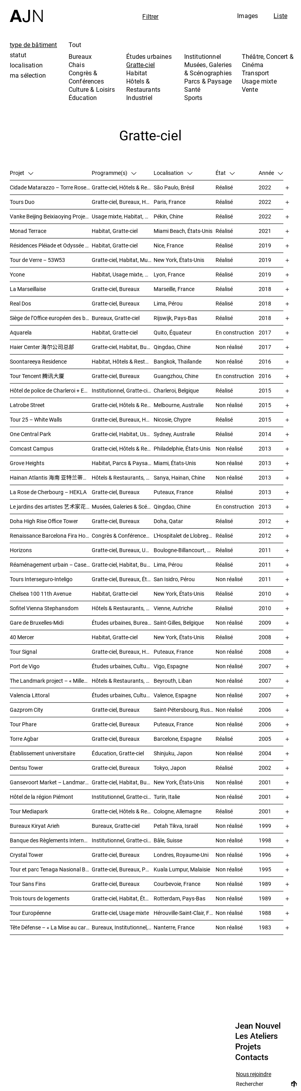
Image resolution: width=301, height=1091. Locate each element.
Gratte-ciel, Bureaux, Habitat (123, 419)
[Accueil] (26, 11)
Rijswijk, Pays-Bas (175, 318)
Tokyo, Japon (170, 767)
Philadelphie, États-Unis (182, 448)
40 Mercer (22, 637)
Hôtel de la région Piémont (41, 796)
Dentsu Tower (26, 767)
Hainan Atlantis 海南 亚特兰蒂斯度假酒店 (51, 477)
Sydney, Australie (174, 434)
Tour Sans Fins (27, 883)
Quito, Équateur (173, 332)
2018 (265, 289)
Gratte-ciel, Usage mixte (120, 912)
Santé (192, 89)
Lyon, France (169, 274)
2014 (265, 434)
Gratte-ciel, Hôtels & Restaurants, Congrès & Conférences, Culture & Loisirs (123, 448)
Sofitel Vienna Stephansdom (44, 608)
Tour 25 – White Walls (36, 419)
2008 (265, 637)
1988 (265, 912)
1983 (265, 927)
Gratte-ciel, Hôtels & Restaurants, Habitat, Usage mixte (123, 405)
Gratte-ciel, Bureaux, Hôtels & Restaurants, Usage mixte (123, 201)
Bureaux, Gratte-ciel (116, 318)
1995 (265, 869)
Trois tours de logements (39, 898)
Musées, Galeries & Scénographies (208, 68)
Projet (21, 172)
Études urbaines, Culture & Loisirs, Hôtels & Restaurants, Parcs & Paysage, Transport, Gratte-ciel (123, 666)
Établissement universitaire (42, 753)
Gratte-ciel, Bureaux (116, 289)
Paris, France (169, 201)
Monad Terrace (28, 231)
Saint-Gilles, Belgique (179, 622)
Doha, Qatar (168, 521)
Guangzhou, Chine (176, 376)
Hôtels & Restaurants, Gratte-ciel (123, 608)
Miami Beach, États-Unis (183, 231)
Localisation (173, 172)
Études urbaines (148, 56)
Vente (250, 89)
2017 (265, 332)
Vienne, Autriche (173, 608)
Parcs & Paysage (208, 81)
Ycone (17, 274)
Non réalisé (229, 347)
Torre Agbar (24, 738)
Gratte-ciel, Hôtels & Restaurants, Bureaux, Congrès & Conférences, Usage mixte (123, 811)
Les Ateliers (256, 1036)
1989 (265, 883)
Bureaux (80, 56)
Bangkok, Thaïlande (177, 361)
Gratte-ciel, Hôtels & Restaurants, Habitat (123, 187)
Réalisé (224, 187)
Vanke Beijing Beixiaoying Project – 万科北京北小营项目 (51, 216)
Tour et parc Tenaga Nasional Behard (51, 869)
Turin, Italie (167, 796)
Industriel (139, 97)
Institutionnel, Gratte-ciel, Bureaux (123, 390)
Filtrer (150, 16)
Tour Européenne (30, 912)
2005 (265, 738)
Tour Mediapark (29, 811)
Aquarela (21, 332)
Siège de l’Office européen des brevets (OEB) (51, 318)
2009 (265, 622)
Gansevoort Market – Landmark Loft (51, 782)
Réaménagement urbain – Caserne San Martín (51, 564)
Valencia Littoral (29, 695)
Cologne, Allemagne (177, 811)
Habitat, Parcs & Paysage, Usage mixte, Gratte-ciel (123, 463)
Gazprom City (26, 709)
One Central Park (30, 434)
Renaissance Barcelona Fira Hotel (50, 535)
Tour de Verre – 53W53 (37, 260)
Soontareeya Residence (38, 361)
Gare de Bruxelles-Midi (36, 622)
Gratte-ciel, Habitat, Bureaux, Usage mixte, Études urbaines (123, 782)
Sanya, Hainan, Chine (179, 477)
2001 (265, 782)
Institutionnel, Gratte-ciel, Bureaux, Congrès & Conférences (123, 796)
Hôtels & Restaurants (143, 85)
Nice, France (168, 245)
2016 (265, 361)
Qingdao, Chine (172, 347)
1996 (265, 854)
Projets (248, 1047)
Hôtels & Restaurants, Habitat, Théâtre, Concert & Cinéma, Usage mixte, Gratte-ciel (123, 680)
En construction (235, 332)
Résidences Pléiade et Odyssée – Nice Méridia (51, 245)
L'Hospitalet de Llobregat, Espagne (185, 535)
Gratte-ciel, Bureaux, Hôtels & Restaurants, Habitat (123, 651)
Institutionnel (202, 56)
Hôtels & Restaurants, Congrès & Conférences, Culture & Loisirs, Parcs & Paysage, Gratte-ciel (123, 477)
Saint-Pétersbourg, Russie (185, 709)
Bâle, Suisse (168, 840)
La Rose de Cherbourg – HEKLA (48, 492)
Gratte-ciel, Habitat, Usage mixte (123, 434)
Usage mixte (259, 81)
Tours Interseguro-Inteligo (41, 579)
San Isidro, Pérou (174, 579)
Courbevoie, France (177, 883)
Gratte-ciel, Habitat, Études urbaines (123, 898)
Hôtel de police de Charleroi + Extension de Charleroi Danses (51, 390)
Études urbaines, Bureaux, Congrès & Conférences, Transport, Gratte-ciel (123, 622)
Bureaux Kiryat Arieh (35, 825)
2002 (265, 767)
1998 (265, 840)
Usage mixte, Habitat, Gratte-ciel (123, 216)
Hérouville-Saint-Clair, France (185, 912)
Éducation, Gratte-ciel (118, 753)
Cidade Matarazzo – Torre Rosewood (51, 187)
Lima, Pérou (168, 303)
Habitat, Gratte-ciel (115, 231)
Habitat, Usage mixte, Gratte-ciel (123, 274)
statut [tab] (18, 55)
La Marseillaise (28, 289)
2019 (265, 245)
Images (247, 15)
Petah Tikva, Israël (176, 825)
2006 (265, 709)
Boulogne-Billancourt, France (185, 550)
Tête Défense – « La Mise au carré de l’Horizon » (51, 927)
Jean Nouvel (258, 1026)
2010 (265, 593)
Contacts (251, 1057)
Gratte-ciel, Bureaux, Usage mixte (123, 550)
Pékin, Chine (168, 216)
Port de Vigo (25, 666)
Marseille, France (174, 289)
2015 (265, 390)
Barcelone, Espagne (177, 738)
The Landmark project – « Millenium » (51, 680)
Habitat (136, 73)
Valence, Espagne (175, 695)
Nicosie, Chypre (172, 419)
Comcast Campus (31, 448)
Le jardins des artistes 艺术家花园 (50, 506)
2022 (265, 187)
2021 (265, 231)
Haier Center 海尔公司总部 (42, 347)
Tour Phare (23, 724)
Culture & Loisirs (92, 89)
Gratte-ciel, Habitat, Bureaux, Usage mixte (123, 347)
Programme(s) (114, 172)
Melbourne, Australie (178, 405)
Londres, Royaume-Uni (181, 854)
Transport (255, 73)
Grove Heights (27, 463)
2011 (265, 550)
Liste (280, 15)
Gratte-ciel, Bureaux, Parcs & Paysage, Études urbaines (123, 869)
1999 (265, 825)
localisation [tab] (26, 65)
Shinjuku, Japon (173, 753)
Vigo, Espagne (171, 666)
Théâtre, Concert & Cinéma (268, 60)
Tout (75, 44)
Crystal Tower (26, 854)
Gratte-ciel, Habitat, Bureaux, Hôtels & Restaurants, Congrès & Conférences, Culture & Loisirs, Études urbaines (123, 564)
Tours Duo (22, 201)
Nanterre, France (174, 927)
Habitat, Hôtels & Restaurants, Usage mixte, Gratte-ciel (123, 361)
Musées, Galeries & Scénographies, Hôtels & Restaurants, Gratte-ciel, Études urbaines (123, 506)
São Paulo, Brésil (174, 187)
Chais (77, 64)
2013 (265, 448)
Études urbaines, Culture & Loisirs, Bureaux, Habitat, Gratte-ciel (123, 695)
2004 (265, 753)
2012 (265, 521)
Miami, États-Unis (175, 463)
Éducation (83, 97)
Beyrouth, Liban (173, 680)
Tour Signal (23, 651)
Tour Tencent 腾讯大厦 (37, 376)
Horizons (21, 550)
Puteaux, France (173, 492)
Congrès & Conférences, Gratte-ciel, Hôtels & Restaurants (123, 535)
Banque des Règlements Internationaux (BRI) (51, 840)
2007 (265, 666)
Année (271, 172)
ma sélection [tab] (28, 75)
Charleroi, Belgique (176, 390)
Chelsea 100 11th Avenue (40, 593)
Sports (193, 97)
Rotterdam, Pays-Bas (179, 898)
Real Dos (20, 303)
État (225, 172)
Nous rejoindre (253, 1074)
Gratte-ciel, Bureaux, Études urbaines (123, 579)
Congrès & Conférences (86, 77)
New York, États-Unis (179, 260)
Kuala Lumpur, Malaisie (182, 869)
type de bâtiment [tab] (33, 44)
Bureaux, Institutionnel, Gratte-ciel (123, 927)
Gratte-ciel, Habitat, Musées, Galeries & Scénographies (123, 260)
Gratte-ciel (140, 64)
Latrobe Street (27, 405)
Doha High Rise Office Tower (44, 521)
